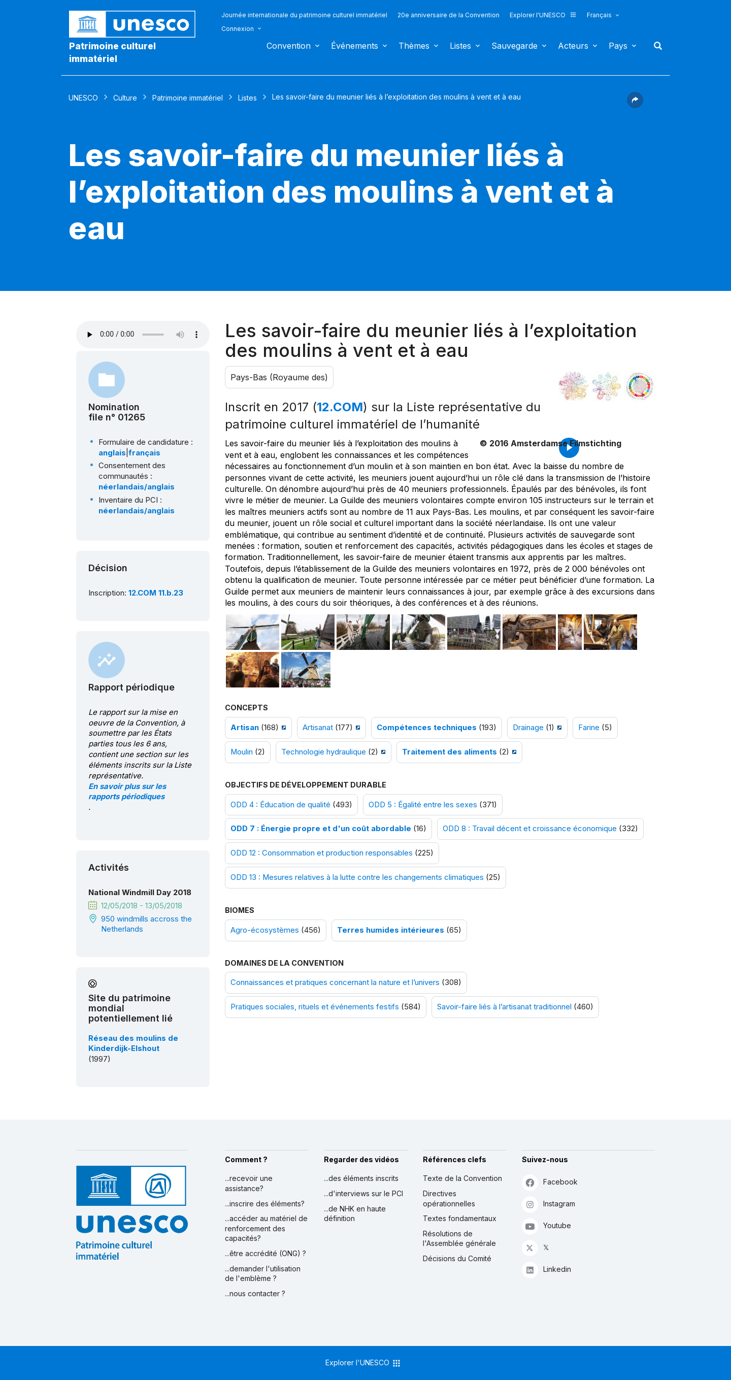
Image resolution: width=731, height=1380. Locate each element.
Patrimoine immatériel (187, 97)
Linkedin (546, 1269)
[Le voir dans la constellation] (573, 386)
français (144, 452)
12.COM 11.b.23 (155, 593)
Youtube (546, 1226)
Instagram (548, 1204)
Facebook (550, 1182)
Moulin (241, 752)
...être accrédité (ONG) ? (265, 1253)
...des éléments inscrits (361, 1178)
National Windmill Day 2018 (139, 892)
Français (599, 15)
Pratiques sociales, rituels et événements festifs (314, 1006)
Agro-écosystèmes (264, 930)
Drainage (528, 727)
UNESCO (83, 97)
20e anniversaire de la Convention (448, 15)
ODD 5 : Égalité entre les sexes (423, 804)
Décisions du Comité (457, 1258)
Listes (460, 46)
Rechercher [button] (655, 46)
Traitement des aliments (449, 752)
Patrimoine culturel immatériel (112, 52)
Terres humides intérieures (390, 930)
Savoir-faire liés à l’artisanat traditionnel (504, 1006)
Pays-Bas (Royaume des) (279, 377)
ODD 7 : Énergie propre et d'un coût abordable (320, 828)
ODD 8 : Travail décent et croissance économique (530, 828)
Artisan (244, 727)
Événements (354, 46)
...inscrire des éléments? (265, 1203)
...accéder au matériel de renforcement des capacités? (266, 1228)
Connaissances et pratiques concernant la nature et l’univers (335, 982)
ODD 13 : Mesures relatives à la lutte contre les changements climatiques (357, 877)
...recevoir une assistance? (249, 1183)
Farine (589, 727)
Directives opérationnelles (449, 1198)
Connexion (237, 28)
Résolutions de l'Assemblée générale (459, 1238)
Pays (618, 46)
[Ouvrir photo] (252, 632)
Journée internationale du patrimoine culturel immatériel (304, 15)
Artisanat (318, 727)
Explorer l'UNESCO (543, 15)
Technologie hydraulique (323, 752)
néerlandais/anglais (136, 486)
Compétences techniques (427, 727)
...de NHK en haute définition (355, 1213)
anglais (112, 452)
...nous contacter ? (255, 1293)
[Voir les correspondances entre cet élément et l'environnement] (606, 386)
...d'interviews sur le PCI (363, 1193)
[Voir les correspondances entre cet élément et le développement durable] (639, 386)
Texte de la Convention (462, 1178)
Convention (289, 46)
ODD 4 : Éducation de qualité (280, 804)
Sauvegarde (514, 46)
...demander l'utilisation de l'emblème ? (263, 1273)
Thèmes (413, 46)
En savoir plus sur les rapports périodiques (127, 792)
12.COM (340, 407)
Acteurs (573, 46)
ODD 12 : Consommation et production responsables (321, 853)
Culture (125, 97)
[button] (635, 105)
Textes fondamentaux (459, 1218)
